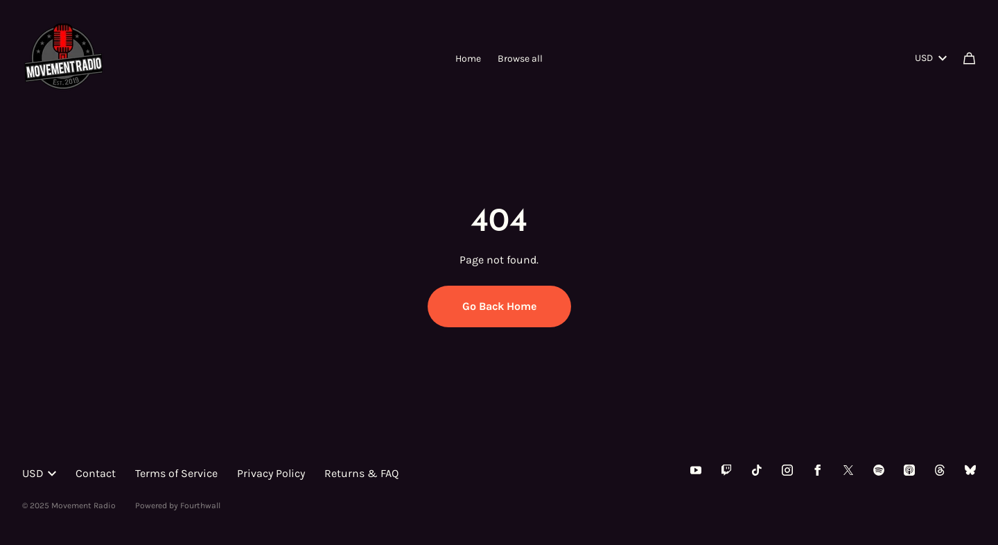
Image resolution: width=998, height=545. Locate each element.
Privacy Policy (271, 473)
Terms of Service (176, 473)
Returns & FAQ (361, 473)
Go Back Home (499, 306)
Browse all (520, 58)
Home (468, 58)
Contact (96, 473)
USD (931, 58)
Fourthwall (200, 505)
